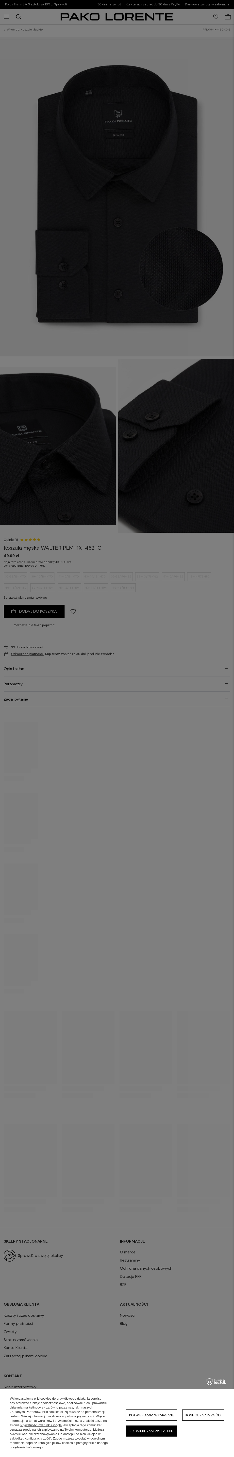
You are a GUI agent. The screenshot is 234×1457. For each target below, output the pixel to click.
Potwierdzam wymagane (151, 1415)
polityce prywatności (79, 1416)
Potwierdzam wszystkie (151, 1431)
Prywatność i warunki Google (41, 1425)
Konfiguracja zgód (203, 1415)
